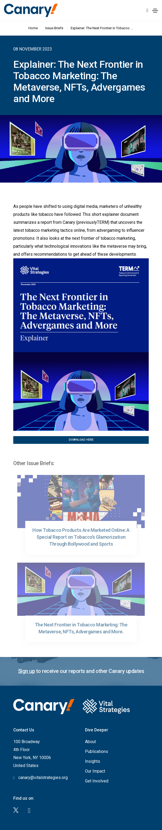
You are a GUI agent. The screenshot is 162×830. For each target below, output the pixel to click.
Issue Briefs (54, 28)
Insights (92, 761)
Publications (96, 751)
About (90, 741)
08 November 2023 (32, 49)
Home (33, 28)
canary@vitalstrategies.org (43, 777)
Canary (31, 10)
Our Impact (95, 771)
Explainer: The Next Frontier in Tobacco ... (102, 28)
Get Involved (96, 780)
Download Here (81, 439)
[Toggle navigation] (155, 10)
